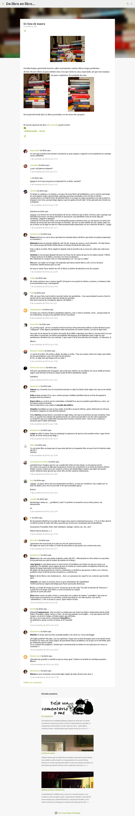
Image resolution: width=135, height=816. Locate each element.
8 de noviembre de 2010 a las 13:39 (44, 361)
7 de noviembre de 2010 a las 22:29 (44, 272)
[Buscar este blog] (121, 3)
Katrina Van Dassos (38, 367)
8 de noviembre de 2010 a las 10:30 (44, 344)
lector (42, 131)
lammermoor (35, 234)
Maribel (33, 609)
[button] (25, 31)
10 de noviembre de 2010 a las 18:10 (44, 625)
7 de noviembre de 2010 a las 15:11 (44, 172)
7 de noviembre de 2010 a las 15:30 (44, 205)
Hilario (32, 445)
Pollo (32, 293)
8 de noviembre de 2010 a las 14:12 (44, 380)
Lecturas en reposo (48, 753)
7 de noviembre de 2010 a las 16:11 (44, 228)
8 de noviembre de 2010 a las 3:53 (43, 303)
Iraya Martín (35, 150)
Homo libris (34, 324)
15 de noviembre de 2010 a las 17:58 (44, 677)
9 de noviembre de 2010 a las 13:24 (44, 511)
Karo (32, 480)
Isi (31, 178)
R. (30, 518)
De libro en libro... (20, 4)
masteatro (34, 165)
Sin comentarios (47, 716)
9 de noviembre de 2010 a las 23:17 (44, 549)
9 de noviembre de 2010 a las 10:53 (44, 493)
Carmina (33, 191)
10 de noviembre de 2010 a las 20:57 (44, 650)
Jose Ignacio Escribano (39, 462)
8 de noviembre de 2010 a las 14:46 (44, 424)
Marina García (35, 656)
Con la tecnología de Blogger (67, 813)
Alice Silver (34, 540)
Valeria (33, 278)
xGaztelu (33, 499)
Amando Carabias (37, 351)
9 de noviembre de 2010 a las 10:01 (44, 474)
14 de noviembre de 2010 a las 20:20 (44, 664)
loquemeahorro (36, 310)
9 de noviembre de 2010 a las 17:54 (44, 534)
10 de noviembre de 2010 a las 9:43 (44, 603)
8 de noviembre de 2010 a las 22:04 (44, 455)
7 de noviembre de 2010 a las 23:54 (44, 287)
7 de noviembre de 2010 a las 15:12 (44, 184)
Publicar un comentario (33, 682)
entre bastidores (30, 131)
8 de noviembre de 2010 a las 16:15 (44, 439)
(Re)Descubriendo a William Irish (52, 790)
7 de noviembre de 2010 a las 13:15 (44, 159)
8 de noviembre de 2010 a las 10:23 (44, 318)
